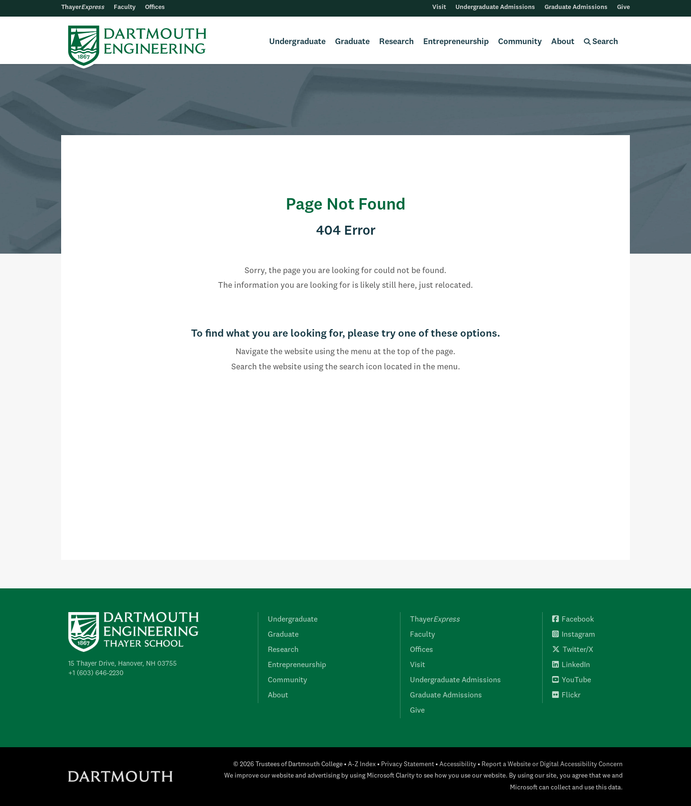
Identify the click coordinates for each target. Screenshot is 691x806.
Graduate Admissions (576, 7)
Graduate (352, 42)
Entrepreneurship (456, 42)
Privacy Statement (407, 764)
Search (601, 42)
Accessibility (457, 764)
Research (396, 42)
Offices (155, 7)
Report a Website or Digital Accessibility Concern (552, 764)
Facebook (573, 619)
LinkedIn (571, 665)
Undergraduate (297, 42)
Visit (439, 7)
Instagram (573, 635)
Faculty (125, 7)
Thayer (82, 7)
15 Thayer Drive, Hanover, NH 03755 (122, 663)
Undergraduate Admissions (495, 7)
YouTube (571, 680)
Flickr (566, 695)
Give (623, 7)
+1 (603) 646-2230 (96, 673)
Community (520, 42)
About (562, 42)
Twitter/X (572, 650)
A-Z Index (362, 764)
